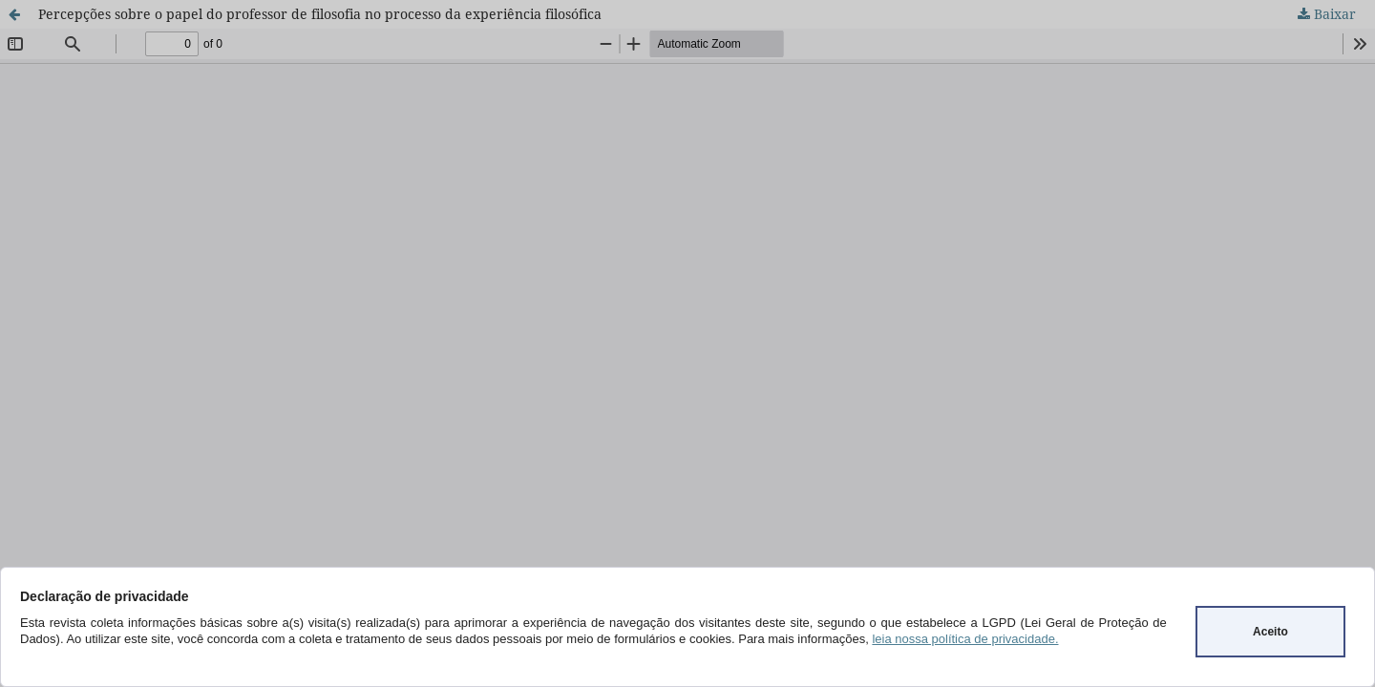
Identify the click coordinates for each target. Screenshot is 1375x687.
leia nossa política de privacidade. (965, 639)
